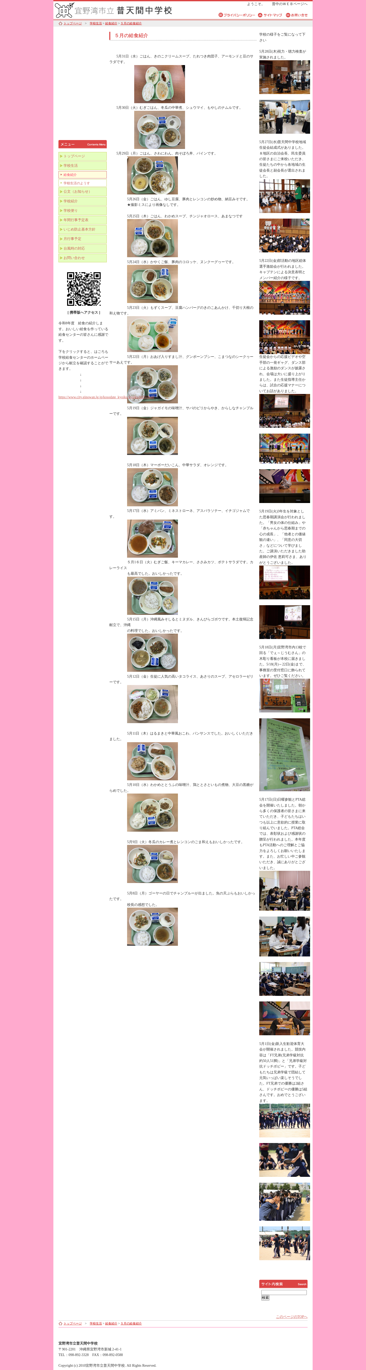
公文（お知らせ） (78, 191)
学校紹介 (71, 201)
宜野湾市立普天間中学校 (116, 9)
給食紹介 (111, 23)
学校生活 (96, 23)
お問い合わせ (74, 258)
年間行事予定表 (76, 220)
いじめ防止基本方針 (80, 229)
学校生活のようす (77, 183)
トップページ (73, 23)
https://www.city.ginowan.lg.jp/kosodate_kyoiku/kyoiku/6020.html (106, 397)
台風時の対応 (74, 248)
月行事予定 (72, 239)
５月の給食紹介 (131, 23)
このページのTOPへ (292, 1317)
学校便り (71, 210)
